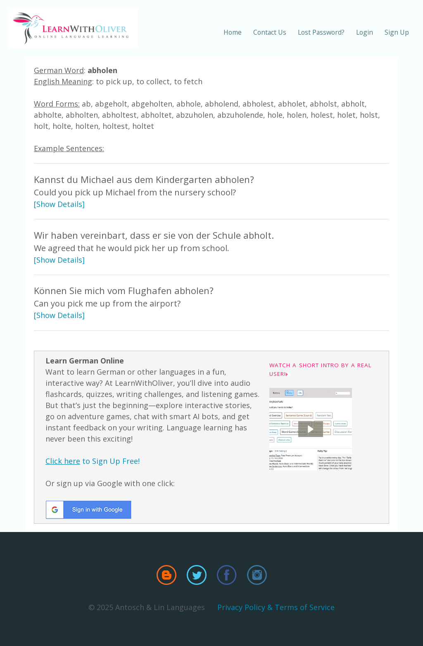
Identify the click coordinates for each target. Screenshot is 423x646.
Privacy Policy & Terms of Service (276, 607)
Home (232, 32)
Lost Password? (321, 32)
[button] (310, 429)
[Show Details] (59, 204)
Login (364, 32)
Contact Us (269, 32)
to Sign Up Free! (92, 461)
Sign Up (397, 32)
